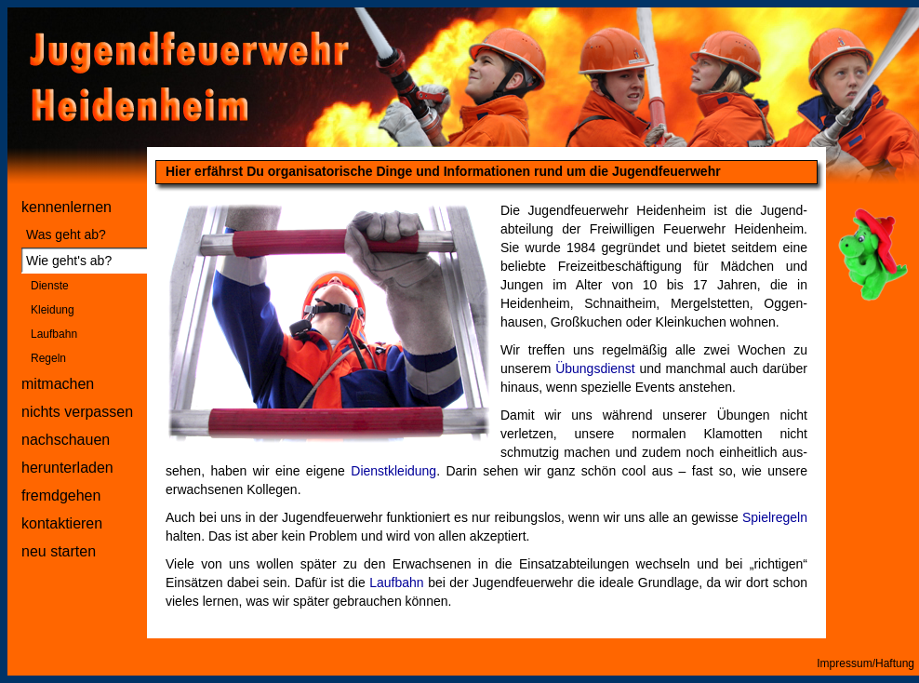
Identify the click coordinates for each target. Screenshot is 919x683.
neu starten (58, 551)
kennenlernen (66, 207)
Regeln (48, 358)
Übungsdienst (595, 368)
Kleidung (52, 309)
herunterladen (67, 467)
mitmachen (57, 384)
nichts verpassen (77, 412)
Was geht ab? (66, 234)
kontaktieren (61, 523)
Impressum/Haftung (865, 663)
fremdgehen (60, 495)
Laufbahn (54, 334)
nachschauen (65, 440)
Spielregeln (774, 517)
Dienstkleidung (393, 470)
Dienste (50, 285)
